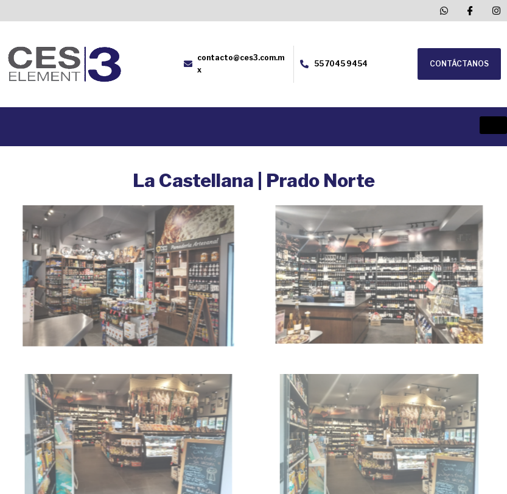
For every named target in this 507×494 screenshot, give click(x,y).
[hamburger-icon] (493, 125)
